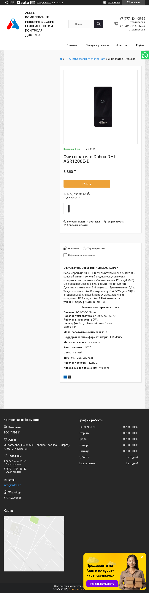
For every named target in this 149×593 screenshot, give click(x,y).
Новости (121, 45)
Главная (71, 45)
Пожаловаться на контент (82, 589)
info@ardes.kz (12, 485)
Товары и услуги (96, 45)
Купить (87, 183)
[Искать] (98, 24)
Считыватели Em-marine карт (87, 59)
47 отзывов (114, 2)
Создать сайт (44, 2)
